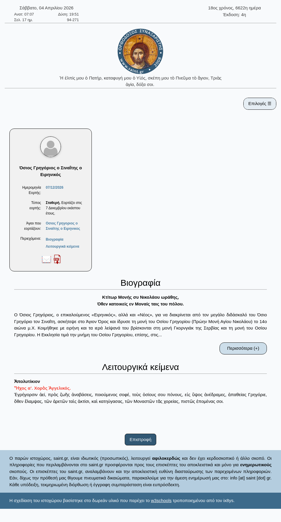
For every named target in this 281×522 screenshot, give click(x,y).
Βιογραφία (54, 239)
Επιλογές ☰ (259, 103)
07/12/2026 (54, 187)
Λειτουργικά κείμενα (62, 246)
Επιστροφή (141, 439)
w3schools (161, 500)
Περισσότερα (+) (243, 348)
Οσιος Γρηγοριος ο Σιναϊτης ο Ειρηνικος (63, 226)
